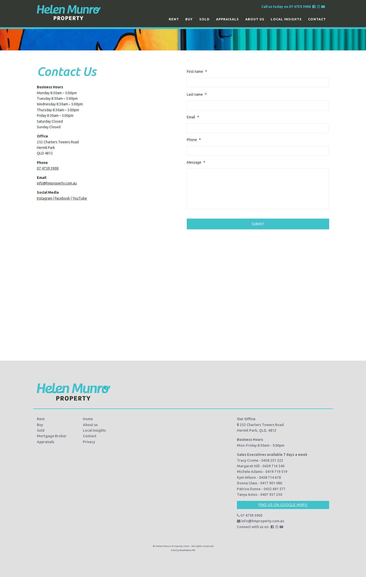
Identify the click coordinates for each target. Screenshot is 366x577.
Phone (194, 140)
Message (196, 162)
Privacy (89, 442)
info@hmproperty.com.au (57, 183)
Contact (317, 19)
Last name (197, 94)
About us (254, 19)
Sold (204, 19)
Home (88, 419)
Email (193, 117)
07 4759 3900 (48, 168)
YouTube (79, 198)
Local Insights (286, 19)
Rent (174, 19)
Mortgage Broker (52, 436)
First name (197, 71)
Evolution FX (187, 550)
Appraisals (227, 19)
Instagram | (45, 198)
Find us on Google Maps (282, 505)
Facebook (62, 198)
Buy (189, 19)
